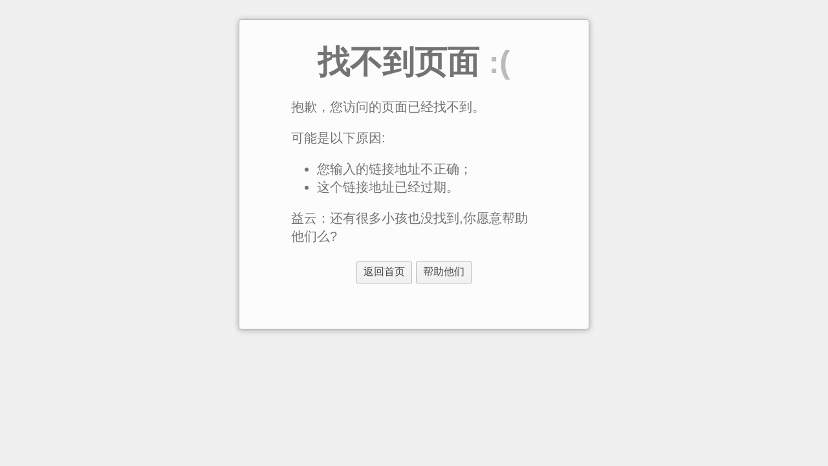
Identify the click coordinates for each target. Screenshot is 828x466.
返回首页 (384, 271)
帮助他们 (443, 271)
